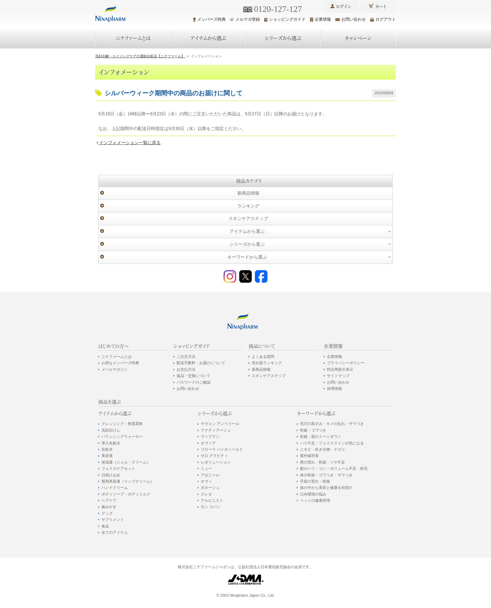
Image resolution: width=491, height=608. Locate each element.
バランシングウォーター (122, 436)
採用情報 (334, 388)
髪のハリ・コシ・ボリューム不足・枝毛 (334, 468)
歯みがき (108, 507)
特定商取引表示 (340, 369)
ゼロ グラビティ (214, 455)
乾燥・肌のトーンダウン (320, 436)
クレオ (206, 494)
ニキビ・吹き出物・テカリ (322, 449)
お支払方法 (186, 369)
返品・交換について (193, 376)
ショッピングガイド (285, 19)
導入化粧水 (110, 443)
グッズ (107, 513)
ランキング (248, 205)
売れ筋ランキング (267, 363)
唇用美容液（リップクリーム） (127, 481)
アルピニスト (212, 500)
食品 (105, 526)
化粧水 (107, 449)
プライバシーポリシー (345, 363)
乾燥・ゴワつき (313, 430)
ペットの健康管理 (315, 500)
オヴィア (208, 443)
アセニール (210, 475)
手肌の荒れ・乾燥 (315, 481)
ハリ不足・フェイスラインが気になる (332, 443)
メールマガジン (114, 369)
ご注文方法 (186, 356)
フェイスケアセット (118, 468)
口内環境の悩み (313, 494)
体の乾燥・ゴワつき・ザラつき (326, 475)
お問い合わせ (350, 19)
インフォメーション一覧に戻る (128, 142)
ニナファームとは (133, 38)
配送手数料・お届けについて (201, 363)
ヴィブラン (210, 436)
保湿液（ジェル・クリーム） (125, 462)
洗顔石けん (110, 430)
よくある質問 (263, 356)
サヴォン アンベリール (220, 424)
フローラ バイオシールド (222, 449)
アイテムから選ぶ (208, 38)
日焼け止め (110, 475)
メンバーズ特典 (209, 19)
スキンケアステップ (248, 218)
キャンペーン (358, 38)
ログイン (343, 6)
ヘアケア (108, 500)
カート (380, 6)
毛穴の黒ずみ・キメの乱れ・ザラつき (332, 424)
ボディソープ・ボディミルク (125, 494)
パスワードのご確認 (193, 382)
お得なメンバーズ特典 (120, 363)
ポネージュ (210, 487)
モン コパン (210, 507)
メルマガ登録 (245, 19)
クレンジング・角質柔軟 (122, 424)
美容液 (107, 455)
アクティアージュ (216, 430)
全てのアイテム (114, 532)
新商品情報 (248, 193)
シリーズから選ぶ (283, 38)
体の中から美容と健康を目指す (326, 487)
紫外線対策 (309, 455)
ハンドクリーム (114, 487)
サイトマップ (338, 376)
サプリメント (112, 519)
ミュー (206, 468)
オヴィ (206, 481)
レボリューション (216, 462)
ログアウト (383, 19)
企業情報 (320, 19)
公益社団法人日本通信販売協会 (264, 567)
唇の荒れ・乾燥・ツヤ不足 (322, 462)
